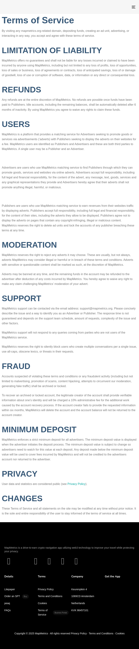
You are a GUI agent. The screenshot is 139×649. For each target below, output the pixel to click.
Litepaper (9, 589)
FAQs (7, 610)
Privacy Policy (46, 589)
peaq (7, 603)
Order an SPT (16, 596)
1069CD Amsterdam (82, 596)
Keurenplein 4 (79, 589)
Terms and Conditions (50, 596)
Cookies (42, 603)
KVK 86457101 (79, 610)
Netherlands (78, 603)
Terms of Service (53, 612)
